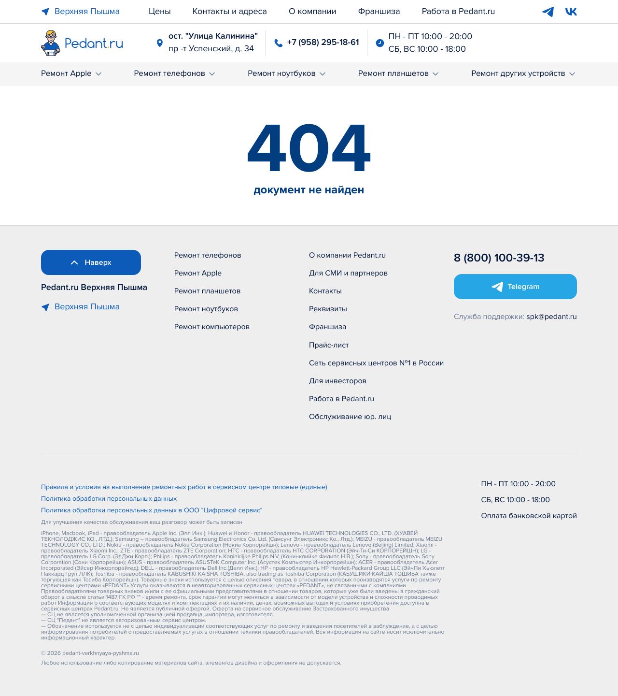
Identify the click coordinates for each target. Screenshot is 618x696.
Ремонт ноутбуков (287, 74)
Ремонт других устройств (524, 74)
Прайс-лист (329, 345)
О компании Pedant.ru (347, 255)
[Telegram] (548, 11)
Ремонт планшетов (399, 74)
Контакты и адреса (230, 11)
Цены (160, 11)
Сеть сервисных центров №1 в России (376, 363)
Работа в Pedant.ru (458, 11)
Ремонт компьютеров (212, 327)
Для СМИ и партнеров (348, 273)
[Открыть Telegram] (515, 286)
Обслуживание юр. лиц (350, 416)
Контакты (325, 291)
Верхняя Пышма (80, 11)
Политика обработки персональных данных (109, 499)
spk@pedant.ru (551, 316)
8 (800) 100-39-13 (499, 258)
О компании (313, 11)
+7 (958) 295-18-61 (323, 42)
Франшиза (379, 11)
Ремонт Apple (72, 74)
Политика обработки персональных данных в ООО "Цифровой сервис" (152, 511)
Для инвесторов (338, 381)
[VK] (571, 11)
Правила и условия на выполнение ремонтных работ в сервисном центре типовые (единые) (184, 487)
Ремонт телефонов (175, 74)
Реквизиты (328, 309)
